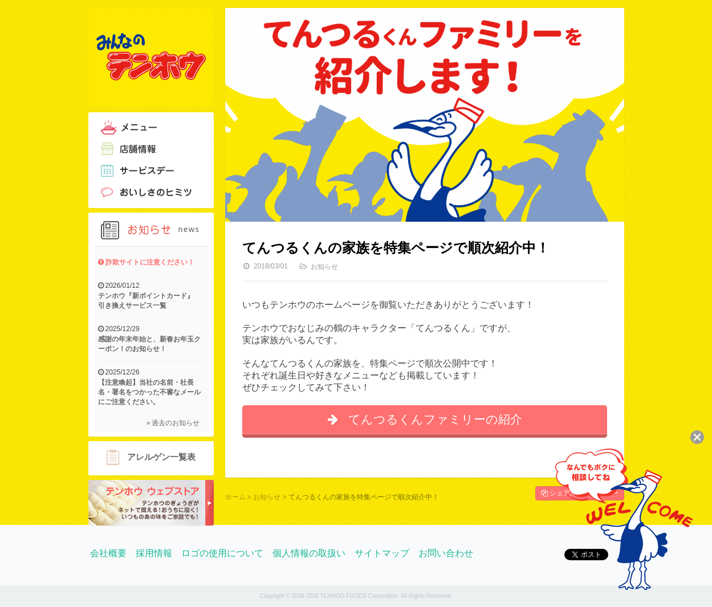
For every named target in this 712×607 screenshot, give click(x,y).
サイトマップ (382, 553)
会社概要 (108, 553)
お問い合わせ (445, 553)
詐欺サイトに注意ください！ (146, 262)
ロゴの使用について (222, 553)
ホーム (235, 497)
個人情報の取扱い (308, 553)
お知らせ (324, 267)
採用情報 (154, 553)
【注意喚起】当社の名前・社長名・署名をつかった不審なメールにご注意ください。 (149, 392)
